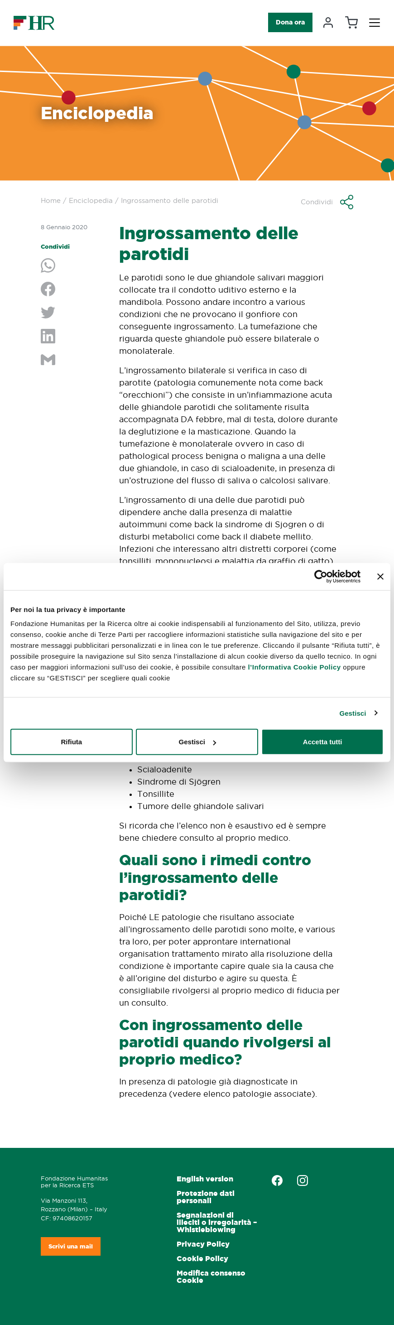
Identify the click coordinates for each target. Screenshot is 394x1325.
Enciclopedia (91, 200)
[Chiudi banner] (380, 576)
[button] (327, 202)
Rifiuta (71, 742)
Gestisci (352, 713)
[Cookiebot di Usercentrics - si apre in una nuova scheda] (320, 576)
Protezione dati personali (206, 1197)
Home (51, 200)
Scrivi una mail (70, 1246)
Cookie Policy (202, 1258)
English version (205, 1179)
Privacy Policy (203, 1244)
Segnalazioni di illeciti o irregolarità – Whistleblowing (217, 1222)
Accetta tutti (322, 742)
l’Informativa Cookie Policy (294, 667)
